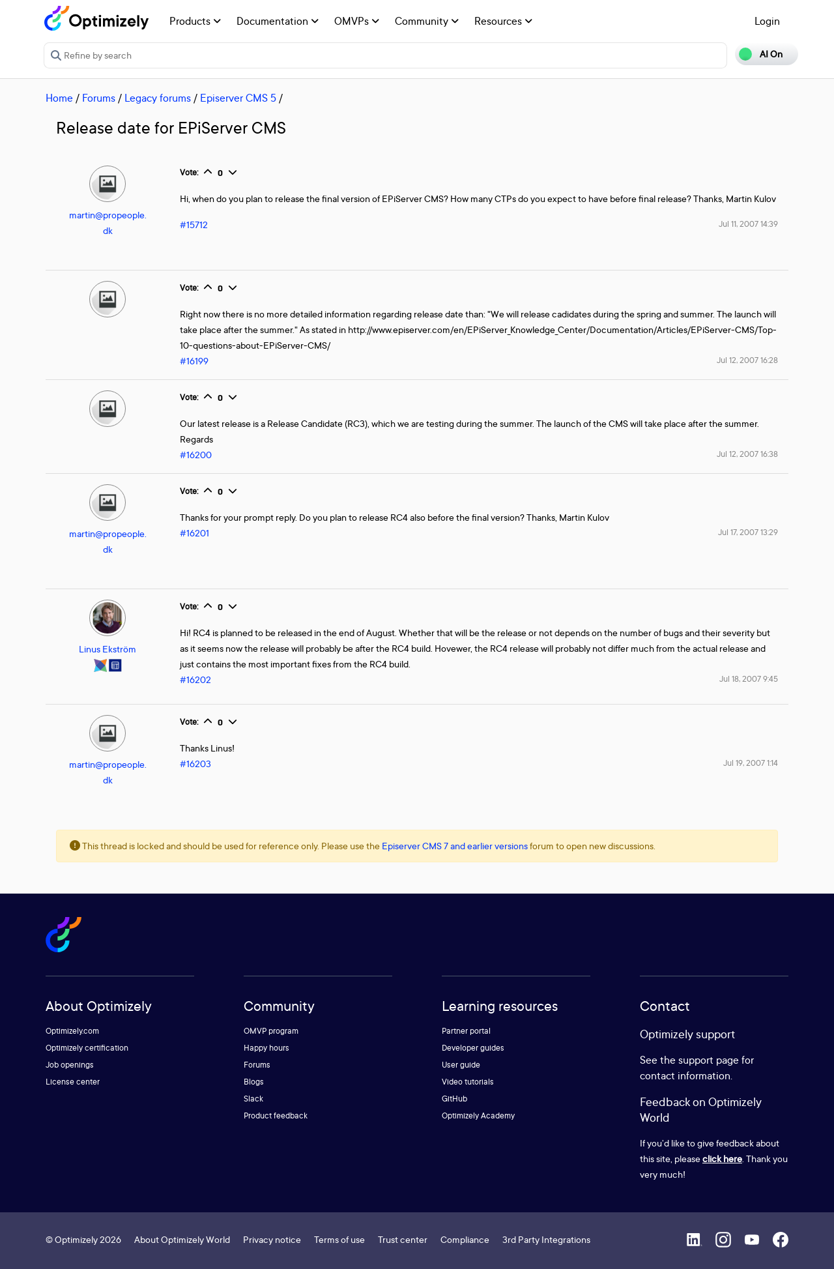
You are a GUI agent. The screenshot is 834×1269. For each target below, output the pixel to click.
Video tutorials (468, 1081)
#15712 (194, 224)
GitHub (454, 1098)
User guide (461, 1064)
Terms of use (339, 1239)
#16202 (195, 679)
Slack (253, 1098)
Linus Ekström (107, 649)
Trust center (402, 1239)
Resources (503, 21)
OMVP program (271, 1030)
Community (427, 21)
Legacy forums (157, 98)
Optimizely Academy (478, 1115)
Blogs (254, 1081)
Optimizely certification (87, 1047)
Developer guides (473, 1047)
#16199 (194, 361)
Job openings (70, 1064)
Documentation (278, 21)
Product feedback (276, 1115)
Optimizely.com (72, 1030)
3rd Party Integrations (546, 1239)
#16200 (196, 454)
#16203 (195, 763)
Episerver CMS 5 (238, 98)
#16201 (194, 533)
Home (59, 98)
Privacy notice (272, 1239)
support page (708, 1060)
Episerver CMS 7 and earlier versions (455, 845)
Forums (98, 98)
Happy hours (266, 1047)
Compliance (464, 1239)
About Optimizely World (182, 1239)
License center (73, 1081)
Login (767, 21)
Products (195, 21)
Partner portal (466, 1030)
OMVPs (356, 21)
